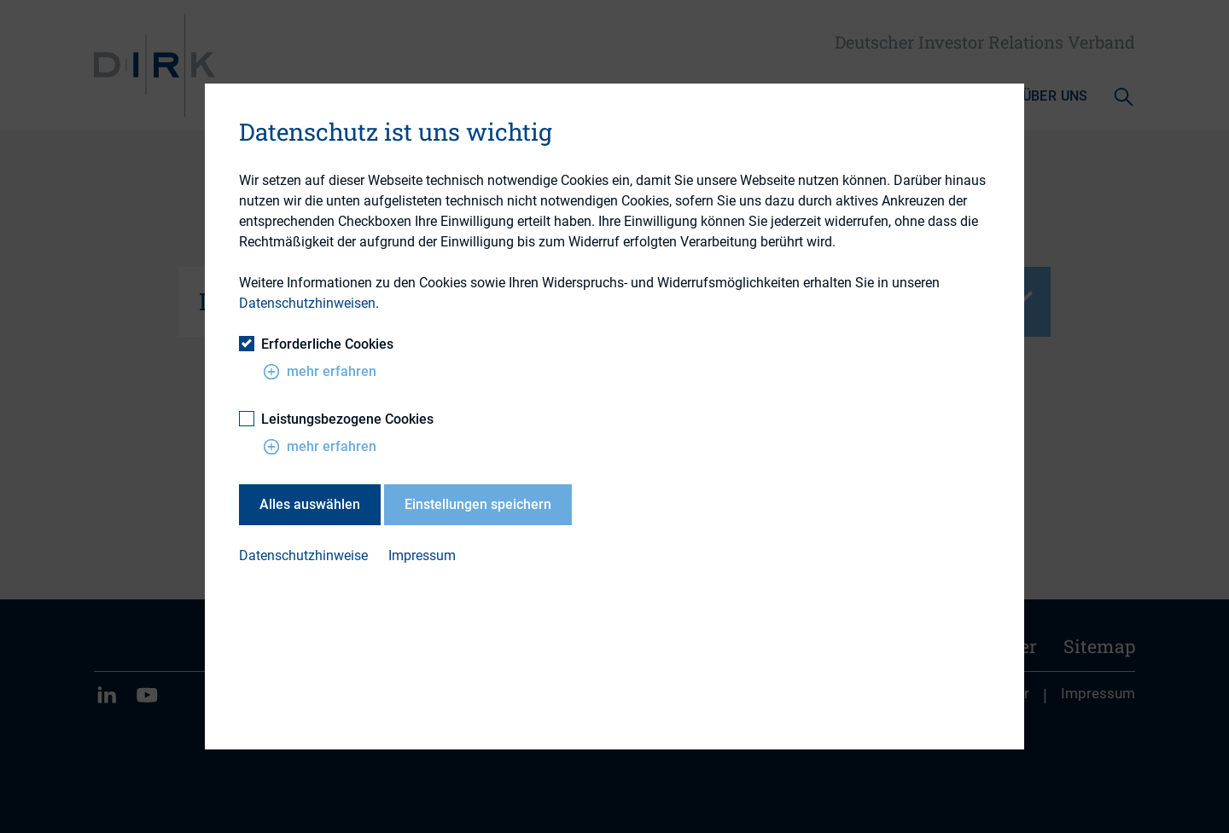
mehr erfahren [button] (319, 371)
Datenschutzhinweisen (307, 303)
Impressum (422, 555)
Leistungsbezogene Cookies (336, 419)
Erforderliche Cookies (316, 344)
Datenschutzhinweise (303, 555)
